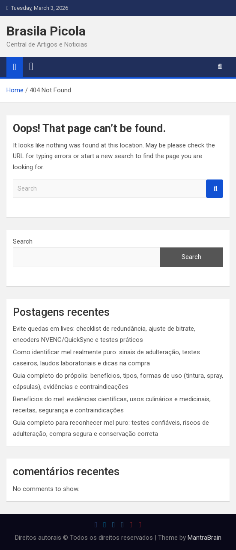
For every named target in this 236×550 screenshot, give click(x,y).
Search (214, 188)
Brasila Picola (46, 31)
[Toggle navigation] (31, 66)
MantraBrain (204, 537)
